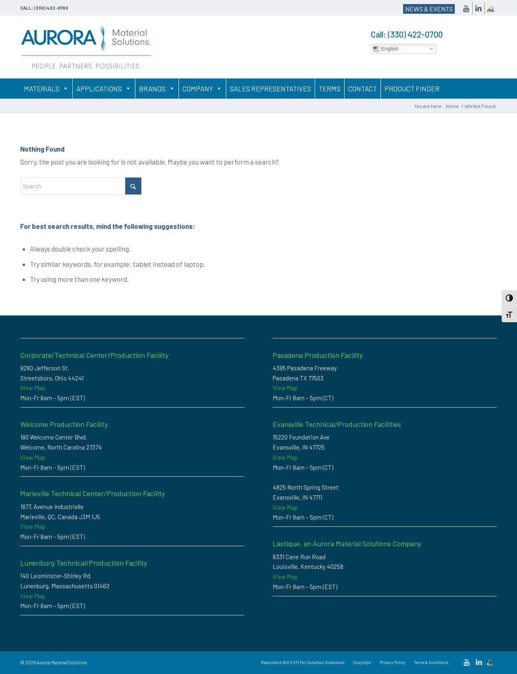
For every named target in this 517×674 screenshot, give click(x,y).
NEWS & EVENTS (429, 9)
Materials (46, 88)
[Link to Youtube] (466, 8)
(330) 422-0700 (415, 34)
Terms (329, 89)
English (386, 48)
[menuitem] (303, 662)
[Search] (80, 185)
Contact (362, 89)
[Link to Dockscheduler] (491, 8)
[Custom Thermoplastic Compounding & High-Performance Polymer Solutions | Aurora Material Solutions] (86, 47)
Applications (103, 88)
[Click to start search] (133, 185)
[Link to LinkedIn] (478, 8)
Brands (157, 88)
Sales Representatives (270, 89)
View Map (32, 387)
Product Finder (412, 89)
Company (202, 88)
